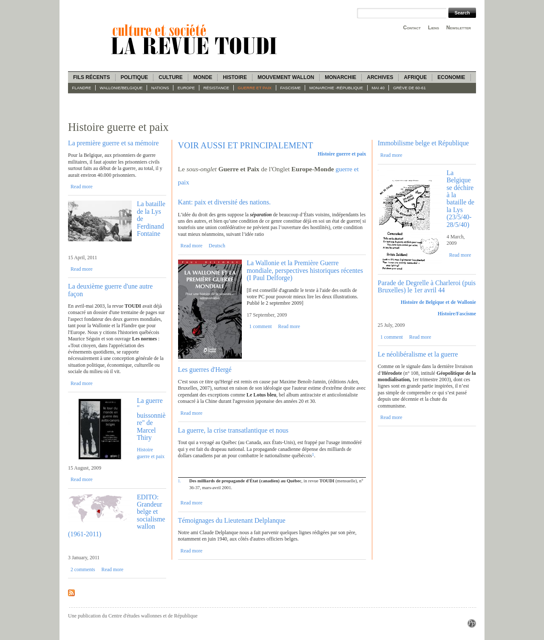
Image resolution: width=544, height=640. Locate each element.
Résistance (217, 87)
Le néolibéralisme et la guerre (418, 354)
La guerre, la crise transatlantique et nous (233, 430)
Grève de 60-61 (409, 87)
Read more (82, 187)
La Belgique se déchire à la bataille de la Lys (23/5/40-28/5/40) (460, 198)
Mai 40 (377, 87)
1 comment (260, 326)
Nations (160, 87)
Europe (186, 87)
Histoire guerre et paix (150, 453)
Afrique (415, 77)
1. (179, 481)
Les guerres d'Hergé (205, 369)
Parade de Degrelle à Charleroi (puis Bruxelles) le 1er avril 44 (427, 286)
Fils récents (91, 77)
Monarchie (340, 77)
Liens (433, 28)
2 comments (83, 569)
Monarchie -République (336, 87)
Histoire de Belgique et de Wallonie (438, 302)
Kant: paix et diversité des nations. (224, 202)
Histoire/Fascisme (457, 314)
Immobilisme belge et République (423, 143)
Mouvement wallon (286, 77)
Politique (134, 77)
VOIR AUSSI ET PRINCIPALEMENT (245, 145)
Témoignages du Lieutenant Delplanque (232, 520)
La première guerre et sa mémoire (113, 143)
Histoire (234, 77)
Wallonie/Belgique (121, 87)
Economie (451, 77)
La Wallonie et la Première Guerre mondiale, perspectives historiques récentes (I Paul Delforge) (304, 270)
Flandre (81, 87)
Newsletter (458, 28)
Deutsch (217, 246)
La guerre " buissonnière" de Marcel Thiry (151, 419)
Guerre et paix (255, 87)
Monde (202, 77)
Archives (380, 77)
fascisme (290, 87)
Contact (412, 28)
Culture (170, 77)
